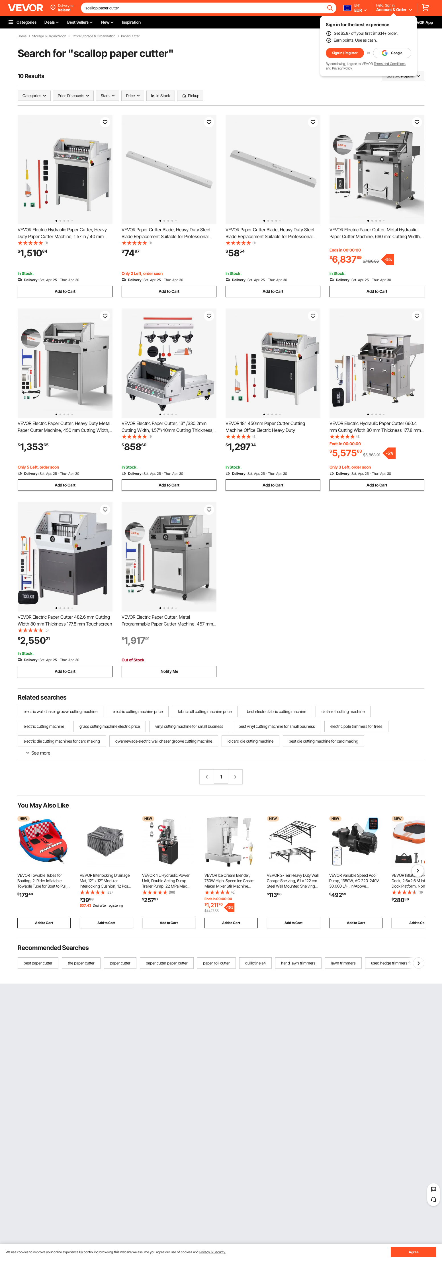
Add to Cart (65, 291)
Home (22, 36)
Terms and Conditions (390, 64)
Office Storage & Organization (93, 36)
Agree (414, 1252)
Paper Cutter (130, 36)
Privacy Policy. (342, 68)
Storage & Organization (49, 36)
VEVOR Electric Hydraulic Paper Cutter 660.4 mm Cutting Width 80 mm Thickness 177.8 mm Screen (375, 430)
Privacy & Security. (212, 1252)
